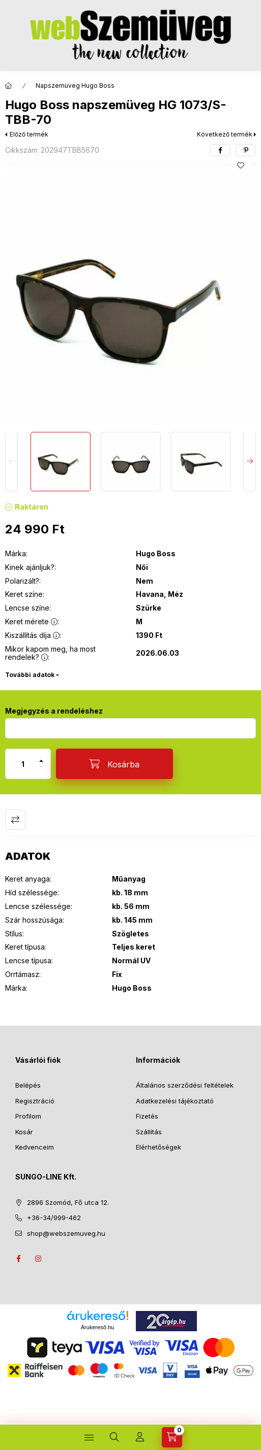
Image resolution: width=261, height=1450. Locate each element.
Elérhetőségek (158, 1147)
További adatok (29, 675)
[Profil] (140, 1437)
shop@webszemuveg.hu (66, 1233)
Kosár (24, 1132)
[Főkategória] (8, 85)
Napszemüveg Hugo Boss (75, 85)
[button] (130, 297)
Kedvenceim (34, 1147)
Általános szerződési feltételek (185, 1085)
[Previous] (11, 462)
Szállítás (149, 1132)
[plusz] (41, 756)
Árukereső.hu (97, 1327)
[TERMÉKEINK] (89, 1437)
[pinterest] (246, 150)
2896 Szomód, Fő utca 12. (68, 1202)
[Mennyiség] (23, 764)
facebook (18, 1259)
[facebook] (220, 150)
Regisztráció (34, 1101)
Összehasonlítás (15, 820)
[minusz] (41, 771)
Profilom (28, 1116)
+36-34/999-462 (54, 1217)
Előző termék (29, 134)
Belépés (28, 1085)
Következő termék (224, 134)
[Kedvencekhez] (240, 165)
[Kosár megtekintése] (172, 1437)
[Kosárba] (114, 764)
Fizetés (147, 1116)
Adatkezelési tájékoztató (175, 1101)
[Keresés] (114, 1437)
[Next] (249, 462)
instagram (38, 1259)
